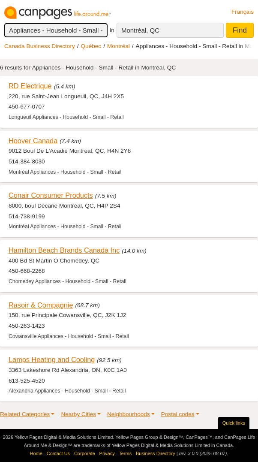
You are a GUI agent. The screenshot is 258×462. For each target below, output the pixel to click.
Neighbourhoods (128, 414)
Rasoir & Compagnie (41, 305)
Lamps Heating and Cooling (52, 359)
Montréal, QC (140, 30)
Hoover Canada (33, 141)
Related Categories (25, 414)
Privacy (107, 453)
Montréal (118, 46)
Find (240, 30)
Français (242, 12)
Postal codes (178, 414)
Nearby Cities (78, 414)
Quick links (233, 423)
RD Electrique (30, 86)
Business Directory (155, 453)
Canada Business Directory (39, 46)
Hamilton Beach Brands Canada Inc (64, 250)
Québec (91, 46)
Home (36, 453)
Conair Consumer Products (51, 195)
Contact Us (58, 453)
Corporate (84, 453)
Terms (125, 453)
